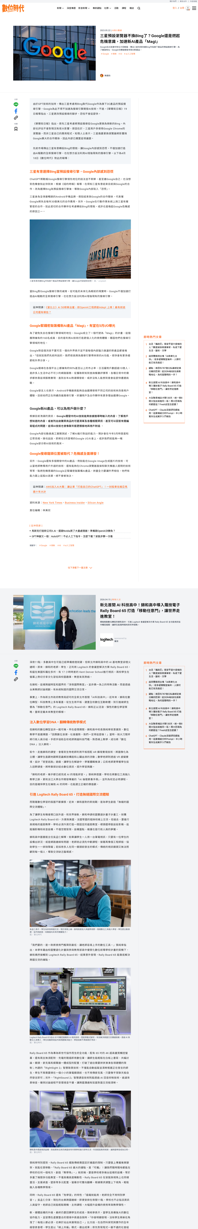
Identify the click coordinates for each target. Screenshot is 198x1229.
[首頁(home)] (13, 8)
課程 (124, 8)
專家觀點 (97, 8)
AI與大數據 (117, 30)
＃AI (120, 54)
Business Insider (75, 502)
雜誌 (132, 8)
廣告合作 (183, 1)
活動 (116, 8)
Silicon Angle (96, 502)
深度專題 (71, 8)
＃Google (105, 54)
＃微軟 (114, 54)
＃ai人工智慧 (129, 54)
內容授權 (193, 1)
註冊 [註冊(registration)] (182, 8)
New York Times (52, 502)
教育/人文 (116, 599)
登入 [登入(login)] (175, 8)
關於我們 (173, 1)
